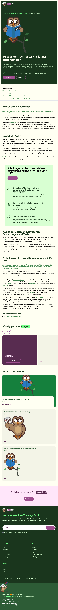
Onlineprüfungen (23, 13)
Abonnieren (50, 527)
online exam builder (18, 280)
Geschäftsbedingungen (30, 578)
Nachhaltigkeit (34, 557)
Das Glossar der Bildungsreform (13, 316)
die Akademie (39, 297)
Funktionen (5, 549)
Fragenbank (32, 283)
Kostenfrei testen (9, 77)
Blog (32, 552)
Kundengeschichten (7, 552)
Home (4, 13)
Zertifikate (5, 157)
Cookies (19, 578)
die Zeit (32, 292)
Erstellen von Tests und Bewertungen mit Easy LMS (16, 98)
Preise (3, 547)
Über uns (33, 547)
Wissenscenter (12, 13)
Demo (3, 566)
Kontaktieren (21, 77)
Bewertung (13, 122)
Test (5, 239)
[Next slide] (9, 332)
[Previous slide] (4, 332)
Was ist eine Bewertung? (9, 91)
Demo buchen (12, 178)
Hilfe (3, 571)
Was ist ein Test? (7, 93)
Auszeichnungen (6, 554)
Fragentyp (9, 283)
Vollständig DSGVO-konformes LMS (11, 557)
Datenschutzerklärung (7, 578)
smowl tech (7, 319)
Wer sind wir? (34, 549)
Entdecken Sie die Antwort (13, 360)
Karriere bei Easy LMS (36, 554)
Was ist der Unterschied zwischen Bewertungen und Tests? (18, 96)
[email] (29, 527)
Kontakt (4, 569)
